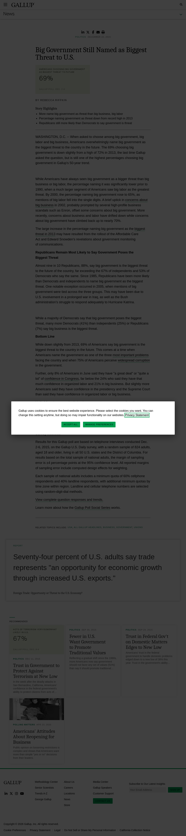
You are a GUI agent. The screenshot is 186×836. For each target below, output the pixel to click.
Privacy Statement (137, 415)
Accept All (71, 424)
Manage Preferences (99, 424)
